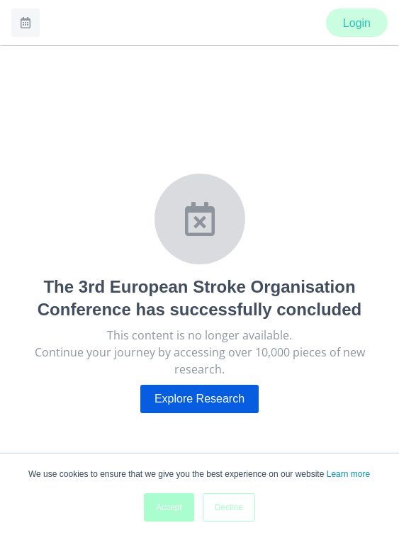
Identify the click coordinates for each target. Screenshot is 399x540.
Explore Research (199, 399)
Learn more (348, 474)
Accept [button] (169, 507)
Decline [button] (229, 507)
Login (357, 23)
